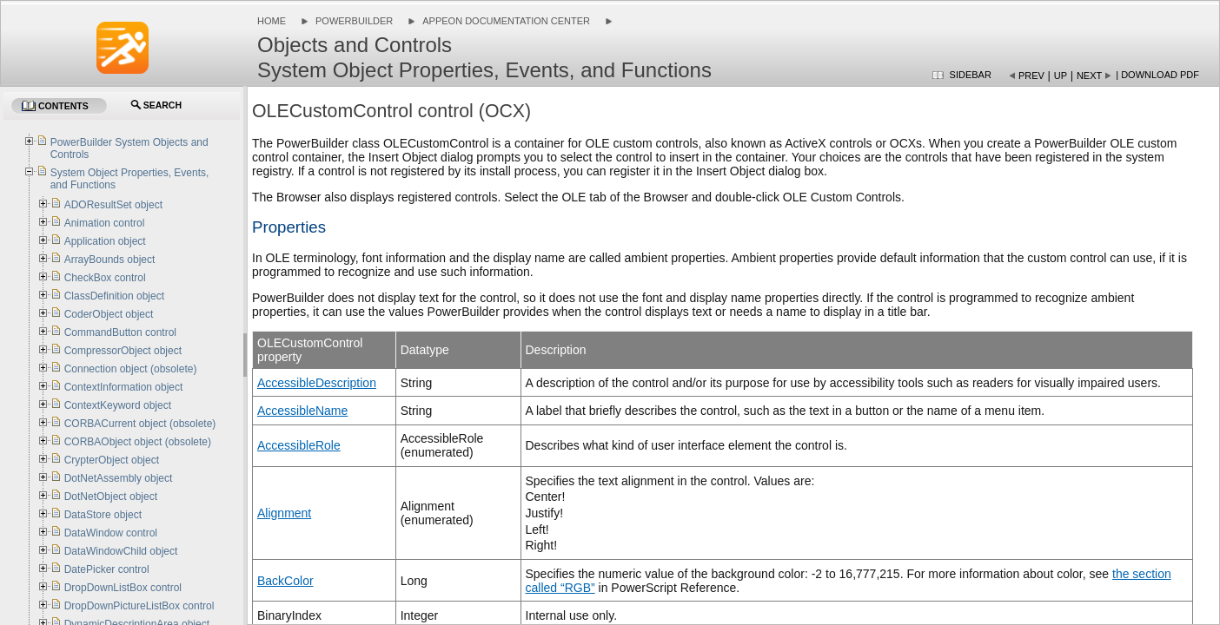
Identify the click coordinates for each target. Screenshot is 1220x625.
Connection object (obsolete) (130, 369)
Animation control (104, 223)
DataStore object (103, 515)
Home (271, 21)
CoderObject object (109, 314)
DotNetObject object (110, 496)
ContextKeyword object (117, 405)
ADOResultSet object (113, 205)
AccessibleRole (299, 445)
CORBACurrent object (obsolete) (140, 424)
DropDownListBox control (123, 588)
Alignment (284, 513)
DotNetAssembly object (118, 478)
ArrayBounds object (110, 259)
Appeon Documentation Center (506, 21)
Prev (1031, 75)
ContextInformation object (123, 387)
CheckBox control (105, 278)
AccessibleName (302, 411)
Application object (105, 241)
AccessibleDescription (316, 383)
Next (1089, 75)
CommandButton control (120, 332)
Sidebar (970, 74)
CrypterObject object (111, 460)
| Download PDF (1157, 74)
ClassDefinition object (114, 296)
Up (1060, 75)
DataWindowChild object (121, 551)
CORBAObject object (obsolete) (137, 442)
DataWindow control (110, 533)
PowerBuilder (354, 21)
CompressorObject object (123, 351)
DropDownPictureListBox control (139, 606)
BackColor (285, 581)
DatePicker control (106, 569)
